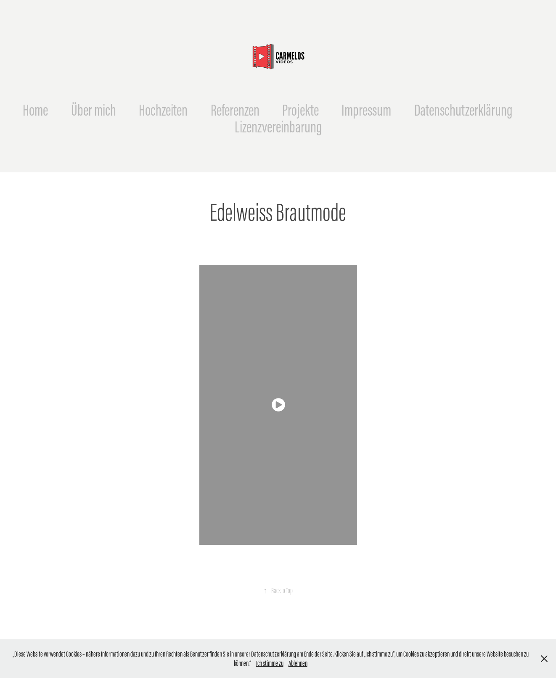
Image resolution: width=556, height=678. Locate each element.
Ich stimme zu (269, 663)
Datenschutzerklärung (463, 110)
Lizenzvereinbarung (278, 127)
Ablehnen (298, 663)
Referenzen (235, 110)
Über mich (93, 110)
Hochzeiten (163, 110)
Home (35, 110)
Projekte (300, 110)
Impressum (366, 110)
